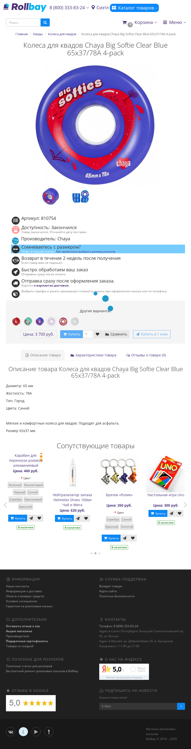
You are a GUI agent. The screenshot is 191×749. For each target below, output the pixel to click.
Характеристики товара (93, 355)
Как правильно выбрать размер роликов (85, 251)
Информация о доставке (24, 591)
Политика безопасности (117, 596)
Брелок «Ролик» (120, 494)
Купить (18, 518)
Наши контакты (17, 586)
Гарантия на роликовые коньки (29, 606)
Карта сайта (108, 591)
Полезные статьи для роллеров (29, 666)
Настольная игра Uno (167, 494)
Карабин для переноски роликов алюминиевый (27, 460)
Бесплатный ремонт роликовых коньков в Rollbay (42, 671)
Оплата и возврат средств (25, 596)
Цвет (28, 478)
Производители (17, 636)
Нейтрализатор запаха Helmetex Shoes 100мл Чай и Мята (73, 499)
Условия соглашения (21, 601)
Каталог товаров (134, 8)
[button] (139, 22)
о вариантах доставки (51, 285)
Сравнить (116, 334)
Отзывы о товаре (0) (146, 355)
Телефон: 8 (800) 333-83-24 (118, 626)
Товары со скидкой (20, 646)
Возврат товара (110, 586)
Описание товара (43, 355)
